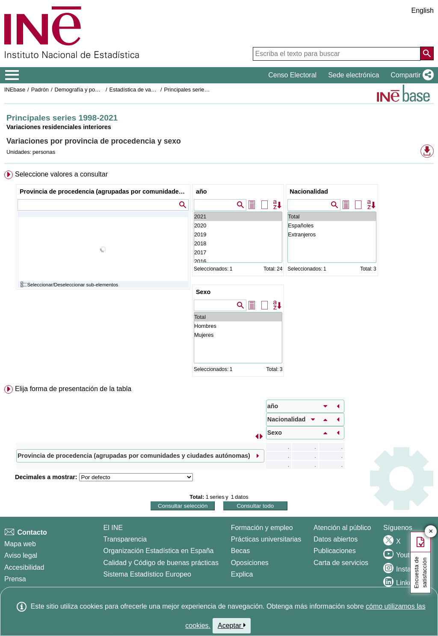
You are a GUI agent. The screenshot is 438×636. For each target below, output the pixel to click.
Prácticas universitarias (266, 539)
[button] (410, 75)
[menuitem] (219, 275)
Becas (240, 550)
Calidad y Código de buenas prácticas (161, 562)
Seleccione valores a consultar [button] (61, 174)
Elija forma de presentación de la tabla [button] (73, 388)
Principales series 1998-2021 (199, 89)
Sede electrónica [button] (353, 75)
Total (332, 216)
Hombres (238, 325)
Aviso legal (20, 555)
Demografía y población (83, 89)
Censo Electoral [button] (292, 75)
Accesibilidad (24, 567)
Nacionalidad (309, 191)
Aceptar (232, 625)
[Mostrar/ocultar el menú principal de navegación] (12, 75)
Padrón (40, 89)
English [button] (422, 10)
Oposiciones (250, 562)
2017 (238, 252)
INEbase (14, 89)
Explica (242, 574)
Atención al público (342, 527)
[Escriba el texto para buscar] (336, 54)
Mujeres (238, 334)
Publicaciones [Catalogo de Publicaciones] (335, 550)
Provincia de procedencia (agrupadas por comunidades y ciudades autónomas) (104, 191)
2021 (238, 216)
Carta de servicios (341, 562)
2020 (238, 225)
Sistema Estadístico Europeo (147, 574)
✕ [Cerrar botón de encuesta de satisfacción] (431, 531)
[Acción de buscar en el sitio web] (427, 53)
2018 (238, 243)
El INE (113, 527)
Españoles (332, 225)
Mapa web (20, 544)
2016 (238, 261)
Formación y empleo (262, 527)
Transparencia (125, 539)
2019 (238, 234)
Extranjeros (332, 234)
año (201, 191)
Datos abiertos (336, 539)
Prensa (15, 579)
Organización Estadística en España (159, 550)
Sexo (203, 292)
